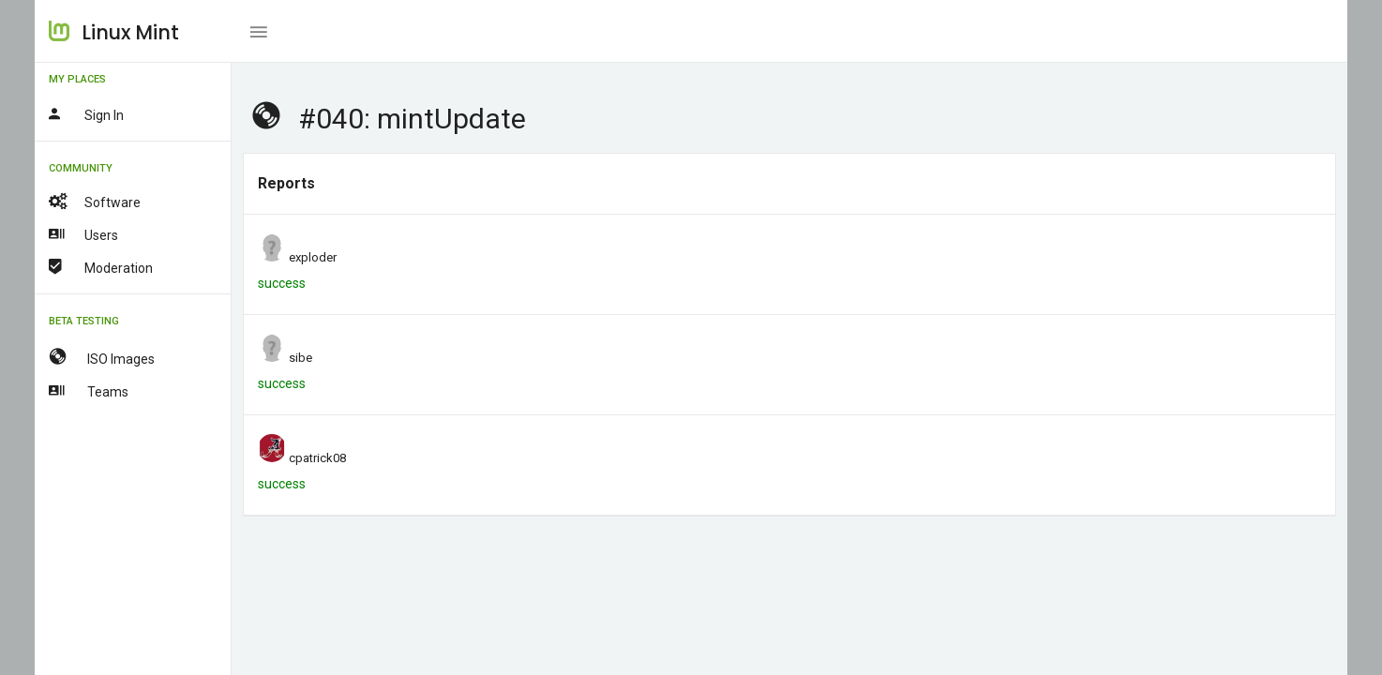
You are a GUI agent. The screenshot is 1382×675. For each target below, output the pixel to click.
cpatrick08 (317, 458)
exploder (313, 257)
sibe (300, 358)
